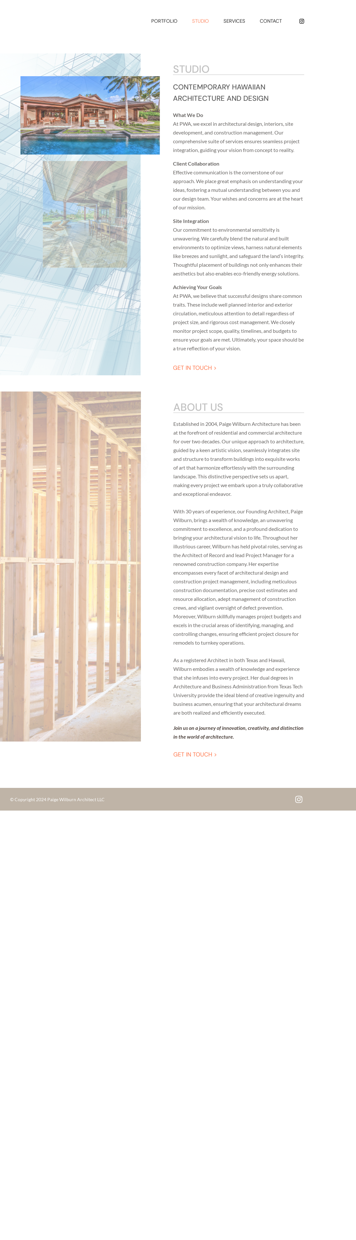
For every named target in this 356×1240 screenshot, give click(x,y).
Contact (271, 21)
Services (234, 21)
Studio (200, 21)
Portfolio (164, 21)
